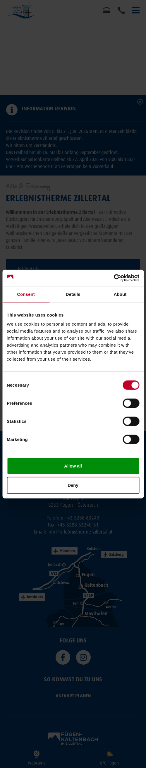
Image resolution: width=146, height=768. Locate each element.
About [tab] (120, 293)
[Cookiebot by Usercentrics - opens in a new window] (113, 278)
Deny (73, 484)
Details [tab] (73, 293)
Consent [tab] (26, 293)
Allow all (73, 465)
